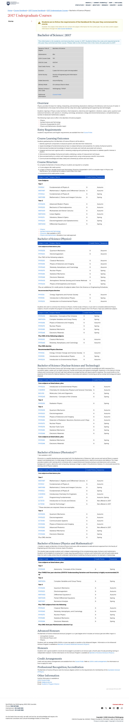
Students (100, 2)
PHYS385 (41, 274)
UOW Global (118, 2)
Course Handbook (20, 10)
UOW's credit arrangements (98, 661)
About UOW (96, 5)
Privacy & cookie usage (101, 721)
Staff (110, 2)
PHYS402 (41, 280)
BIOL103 (41, 393)
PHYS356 (41, 264)
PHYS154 (41, 295)
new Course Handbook (65, 28)
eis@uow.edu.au (47, 682)
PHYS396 (41, 277)
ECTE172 (41, 501)
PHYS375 (41, 270)
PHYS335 (41, 260)
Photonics (43, 233)
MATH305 (41, 598)
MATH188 (41, 197)
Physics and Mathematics (48, 235)
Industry (113, 5)
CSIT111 (40, 497)
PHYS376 (41, 427)
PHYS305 (41, 250)
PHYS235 (41, 207)
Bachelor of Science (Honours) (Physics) (101, 652)
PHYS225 (41, 221)
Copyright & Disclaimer (116, 721)
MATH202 (41, 224)
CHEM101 (41, 390)
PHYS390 (41, 267)
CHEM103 (41, 494)
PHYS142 (41, 194)
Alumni (120, 5)
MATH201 (41, 211)
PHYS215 (41, 217)
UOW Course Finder (44, 680)
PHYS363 (41, 527)
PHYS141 (41, 187)
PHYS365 (41, 420)
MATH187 (41, 191)
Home (10, 10)
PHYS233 (41, 301)
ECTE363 (41, 521)
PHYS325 (41, 254)
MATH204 (41, 319)
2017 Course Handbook (36, 10)
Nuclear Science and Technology (50, 231)
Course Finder (57, 94)
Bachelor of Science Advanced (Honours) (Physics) (73, 644)
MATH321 (41, 601)
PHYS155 (41, 298)
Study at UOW (79, 5)
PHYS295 (41, 316)
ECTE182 (41, 504)
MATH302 (41, 595)
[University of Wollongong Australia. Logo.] (13, 3)
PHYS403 (41, 284)
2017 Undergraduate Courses (57, 10)
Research (105, 5)
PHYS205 (41, 204)
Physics (42, 229)
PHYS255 (41, 403)
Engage (88, 5)
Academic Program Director (50, 684)
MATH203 (41, 214)
